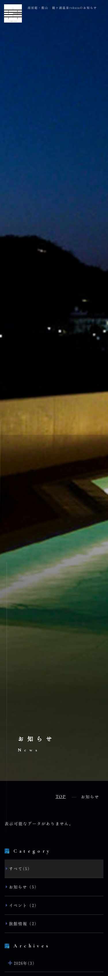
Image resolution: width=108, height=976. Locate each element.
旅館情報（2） (24, 923)
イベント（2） (24, 905)
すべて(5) (19, 868)
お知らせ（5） (24, 887)
